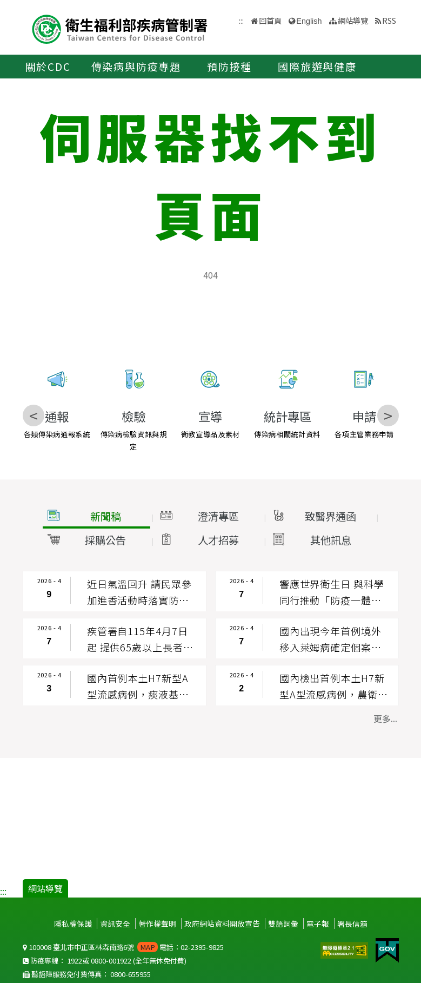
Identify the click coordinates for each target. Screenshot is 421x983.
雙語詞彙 (283, 923)
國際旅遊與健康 (317, 66)
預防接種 (229, 66)
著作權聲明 (157, 923)
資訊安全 (115, 923)
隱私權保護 (73, 923)
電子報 (317, 923)
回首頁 (270, 20)
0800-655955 (130, 974)
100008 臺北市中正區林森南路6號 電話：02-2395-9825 (123, 947)
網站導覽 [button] (353, 20)
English (309, 21)
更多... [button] (385, 718)
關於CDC (48, 66)
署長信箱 (352, 923)
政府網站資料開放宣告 (222, 923)
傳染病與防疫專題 (136, 66)
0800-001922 (111, 960)
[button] (96, 517)
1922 (74, 960)
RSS (389, 20)
